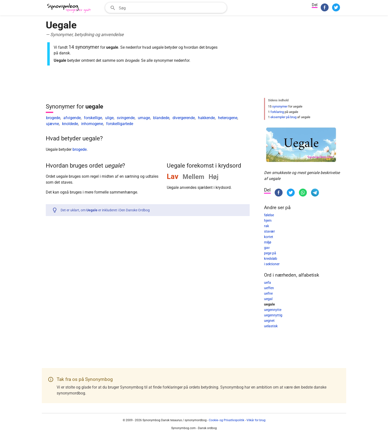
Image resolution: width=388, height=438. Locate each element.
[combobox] (165, 8)
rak (266, 226)
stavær (269, 231)
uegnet (269, 321)
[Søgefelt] (171, 8)
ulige (109, 117)
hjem (267, 220)
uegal (268, 299)
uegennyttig (273, 315)
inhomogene (92, 123)
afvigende (72, 117)
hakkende (206, 117)
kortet (268, 237)
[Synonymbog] (70, 8)
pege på (270, 253)
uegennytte (272, 310)
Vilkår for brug (256, 420)
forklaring (277, 112)
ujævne (52, 123)
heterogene (227, 117)
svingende (126, 117)
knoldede (70, 123)
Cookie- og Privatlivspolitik (226, 420)
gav (267, 248)
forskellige (93, 117)
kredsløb (270, 259)
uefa (267, 283)
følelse (269, 215)
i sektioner (272, 264)
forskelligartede (119, 123)
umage (144, 117)
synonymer (280, 106)
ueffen (269, 288)
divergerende (183, 117)
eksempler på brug (283, 117)
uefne (268, 293)
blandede (161, 117)
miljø (267, 242)
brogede (53, 117)
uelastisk (271, 326)
